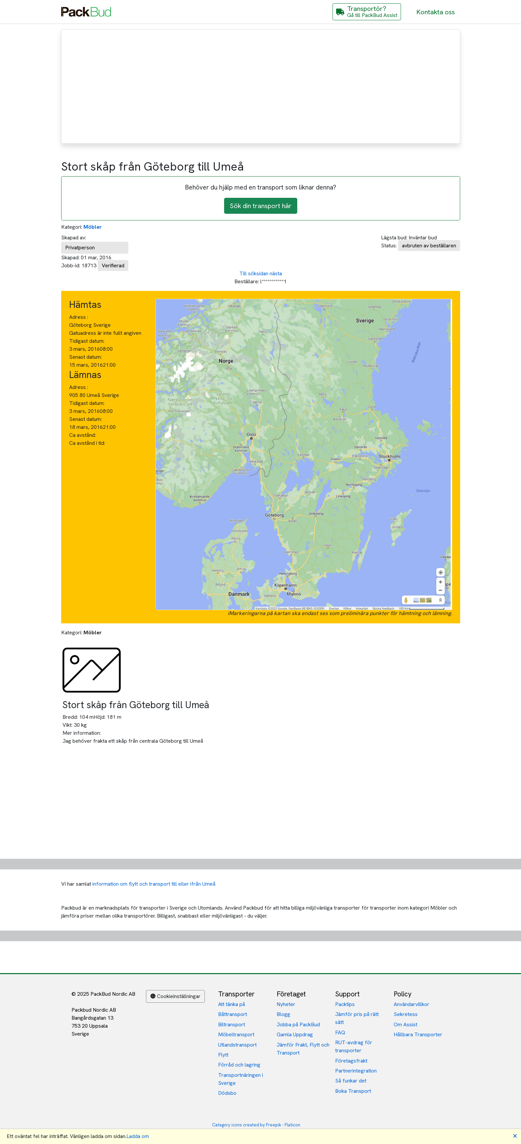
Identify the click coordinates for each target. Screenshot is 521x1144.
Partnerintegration (356, 1070)
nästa (276, 273)
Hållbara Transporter (418, 1034)
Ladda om (137, 1136)
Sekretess (406, 1014)
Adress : (78, 317)
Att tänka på (231, 1004)
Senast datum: (85, 356)
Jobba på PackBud (298, 1024)
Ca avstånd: (83, 435)
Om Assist (405, 1024)
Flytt (223, 1054)
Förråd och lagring (239, 1064)
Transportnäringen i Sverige (240, 1079)
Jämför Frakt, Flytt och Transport (303, 1048)
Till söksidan (253, 273)
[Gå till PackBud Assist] (366, 11)
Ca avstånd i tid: (87, 443)
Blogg (283, 1014)
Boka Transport (353, 1090)
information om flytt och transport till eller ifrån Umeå (153, 883)
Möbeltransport (236, 1034)
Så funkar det (350, 1080)
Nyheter (286, 1004)
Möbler (92, 226)
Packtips (345, 1004)
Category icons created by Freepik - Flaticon (256, 1125)
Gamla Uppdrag (295, 1034)
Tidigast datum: (86, 340)
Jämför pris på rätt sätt (357, 1018)
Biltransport (231, 1024)
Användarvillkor (411, 1004)
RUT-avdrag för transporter (353, 1046)
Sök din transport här (261, 205)
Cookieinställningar (175, 996)
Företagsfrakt (351, 1060)
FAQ (340, 1032)
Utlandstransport (237, 1044)
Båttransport (232, 1014)
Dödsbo (227, 1092)
